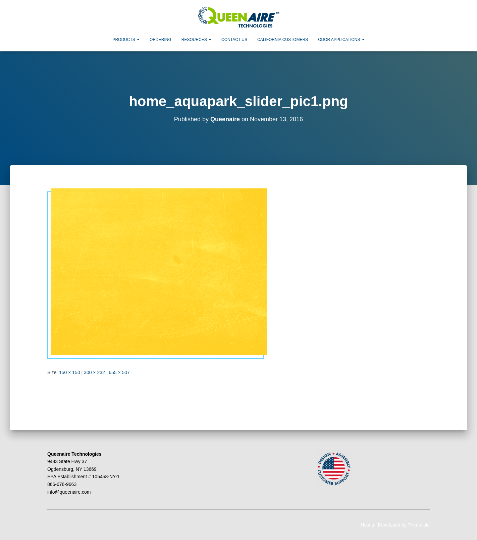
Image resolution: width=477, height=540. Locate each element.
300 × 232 (94, 372)
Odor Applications (341, 39)
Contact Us (234, 39)
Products (126, 39)
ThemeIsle (419, 525)
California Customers (282, 39)
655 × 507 (119, 372)
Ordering (160, 39)
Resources (196, 39)
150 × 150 (69, 372)
